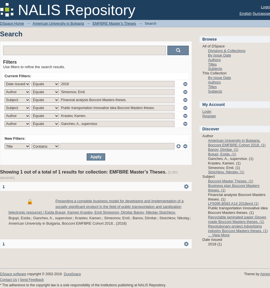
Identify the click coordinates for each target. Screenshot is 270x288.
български (261, 13)
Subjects (215, 68)
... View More (219, 235)
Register (209, 116)
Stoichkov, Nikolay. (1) (226, 172)
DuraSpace (72, 274)
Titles (212, 64)
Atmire (265, 274)
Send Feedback (32, 280)
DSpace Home (12, 23)
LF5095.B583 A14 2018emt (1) (233, 203)
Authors (214, 60)
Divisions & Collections (227, 51)
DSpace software (13, 274)
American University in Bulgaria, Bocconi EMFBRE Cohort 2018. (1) (236, 142)
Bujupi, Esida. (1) (222, 154)
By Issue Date (219, 55)
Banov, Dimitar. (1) (223, 149)
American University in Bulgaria (58, 23)
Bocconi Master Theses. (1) (230, 181)
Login (265, 7)
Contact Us (8, 280)
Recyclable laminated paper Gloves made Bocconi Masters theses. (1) (237, 219)
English (246, 13)
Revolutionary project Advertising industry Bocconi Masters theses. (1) (238, 228)
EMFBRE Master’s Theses (114, 23)
